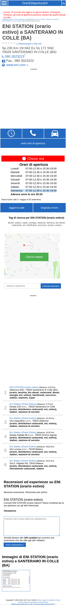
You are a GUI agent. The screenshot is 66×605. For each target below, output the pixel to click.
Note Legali (42, 600)
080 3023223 (14, 56)
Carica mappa (34, 256)
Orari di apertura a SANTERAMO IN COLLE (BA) (29, 19)
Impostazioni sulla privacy (38, 602)
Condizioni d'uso (53, 600)
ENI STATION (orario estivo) (24, 387)
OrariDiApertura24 (34, 3)
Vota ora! (37, 44)
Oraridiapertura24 (7, 19)
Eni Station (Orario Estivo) (23, 404)
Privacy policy (23, 602)
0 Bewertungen (25, 44)
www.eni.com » (17, 65)
